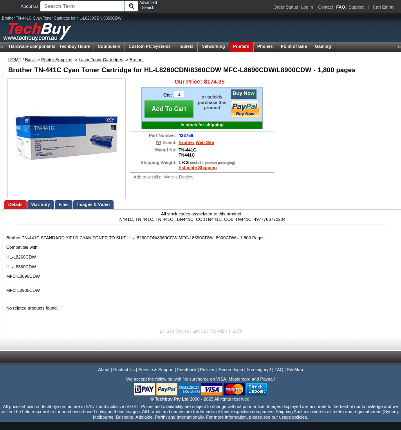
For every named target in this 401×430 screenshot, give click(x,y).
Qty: (167, 95)
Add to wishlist (148, 177)
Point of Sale (294, 46)
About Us (29, 6)
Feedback (186, 369)
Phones (265, 46)
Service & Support (155, 369)
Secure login (231, 369)
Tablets (186, 46)
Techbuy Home (49, 46)
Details (15, 204)
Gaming (323, 46)
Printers (241, 46)
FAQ (279, 369)
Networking (213, 46)
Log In (307, 7)
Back (30, 59)
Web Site (205, 142)
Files (64, 204)
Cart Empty (383, 7)
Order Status (286, 7)
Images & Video (93, 204)
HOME (15, 59)
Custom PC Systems (149, 46)
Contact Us (124, 369)
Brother (137, 59)
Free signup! (259, 369)
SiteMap (295, 369)
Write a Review (178, 177)
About (103, 369)
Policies (207, 369)
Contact (325, 7)
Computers (109, 46)
